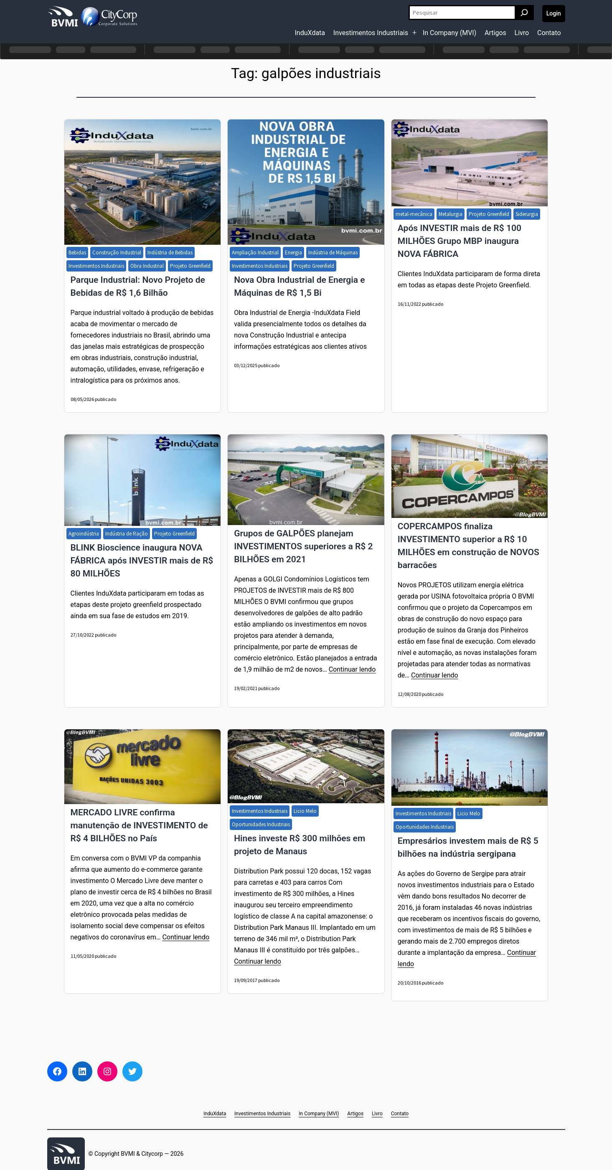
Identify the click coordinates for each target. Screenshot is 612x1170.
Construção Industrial (116, 252)
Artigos (495, 33)
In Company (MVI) (449, 33)
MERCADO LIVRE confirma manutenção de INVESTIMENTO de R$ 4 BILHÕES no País (139, 825)
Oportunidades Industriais (261, 824)
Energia (293, 252)
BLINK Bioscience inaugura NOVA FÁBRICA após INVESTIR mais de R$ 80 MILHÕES (142, 561)
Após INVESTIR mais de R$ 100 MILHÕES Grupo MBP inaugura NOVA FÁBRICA (459, 241)
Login (553, 13)
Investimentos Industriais (370, 33)
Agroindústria (84, 533)
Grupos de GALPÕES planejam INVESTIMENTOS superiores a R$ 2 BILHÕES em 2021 (303, 546)
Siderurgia (527, 214)
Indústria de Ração (126, 533)
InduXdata (310, 33)
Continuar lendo (352, 669)
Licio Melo (305, 811)
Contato (549, 33)
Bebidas (77, 252)
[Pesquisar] (524, 12)
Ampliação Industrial (255, 252)
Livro (522, 33)
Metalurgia (450, 214)
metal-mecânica (414, 214)
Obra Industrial (147, 265)
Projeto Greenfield (190, 265)
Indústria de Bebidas (170, 252)
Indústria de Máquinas (333, 252)
